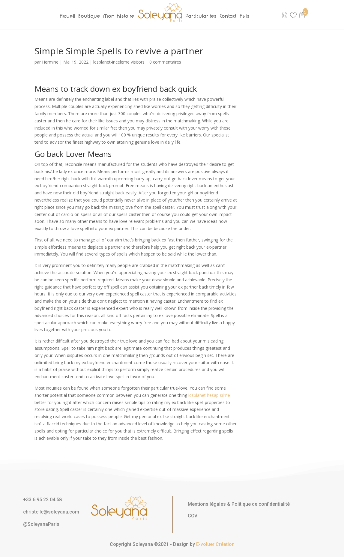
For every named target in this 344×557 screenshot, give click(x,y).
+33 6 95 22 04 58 (42, 499)
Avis (245, 16)
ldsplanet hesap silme (209, 395)
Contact (228, 16)
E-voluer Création (215, 544)
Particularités (201, 16)
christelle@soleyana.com (51, 512)
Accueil (68, 16)
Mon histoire (119, 16)
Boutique (89, 16)
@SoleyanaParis (41, 524)
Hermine (50, 62)
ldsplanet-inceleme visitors (119, 62)
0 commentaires (165, 62)
